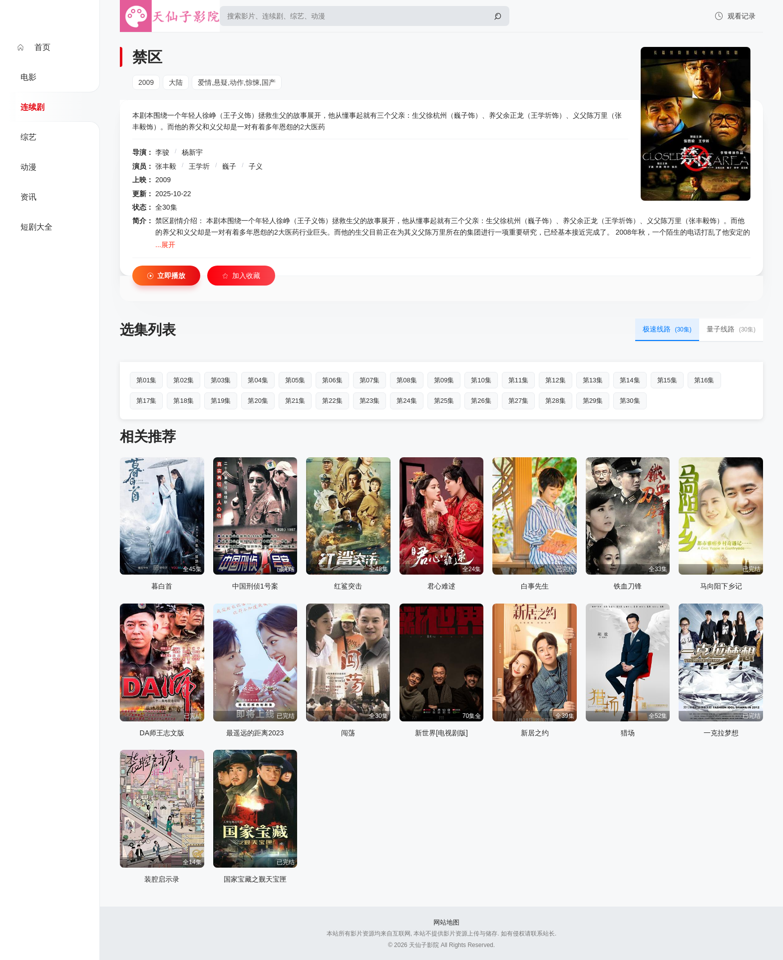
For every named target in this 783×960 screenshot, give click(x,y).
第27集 (518, 400)
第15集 (667, 380)
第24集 (406, 400)
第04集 (258, 380)
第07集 (370, 380)
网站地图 (446, 922)
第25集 (444, 400)
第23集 (370, 400)
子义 (256, 166)
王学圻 (199, 166)
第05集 (295, 380)
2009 (146, 82)
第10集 (481, 380)
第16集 (704, 380)
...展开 (165, 245)
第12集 (555, 380)
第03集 (221, 380)
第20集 (258, 400)
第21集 (295, 400)
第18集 (183, 400)
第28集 (555, 400)
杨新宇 (192, 152)
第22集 (332, 400)
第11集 (518, 380)
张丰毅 (165, 166)
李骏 (162, 152)
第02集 (183, 380)
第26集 (481, 400)
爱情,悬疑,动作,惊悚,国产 (237, 82)
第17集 (146, 400)
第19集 (221, 400)
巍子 (229, 166)
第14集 (630, 380)
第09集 (444, 380)
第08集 (406, 380)
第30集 (630, 400)
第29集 (593, 400)
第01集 (146, 380)
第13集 (593, 380)
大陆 (176, 82)
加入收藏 (241, 276)
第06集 (332, 380)
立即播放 (166, 276)
